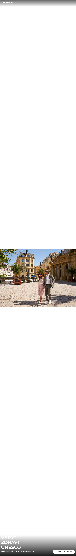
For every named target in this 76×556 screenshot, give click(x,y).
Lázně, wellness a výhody (37, 2)
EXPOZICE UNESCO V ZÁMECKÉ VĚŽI (64, 551)
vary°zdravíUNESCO (11, 542)
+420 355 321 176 (68, 3)
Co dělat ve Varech (24, 2)
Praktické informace (51, 2)
